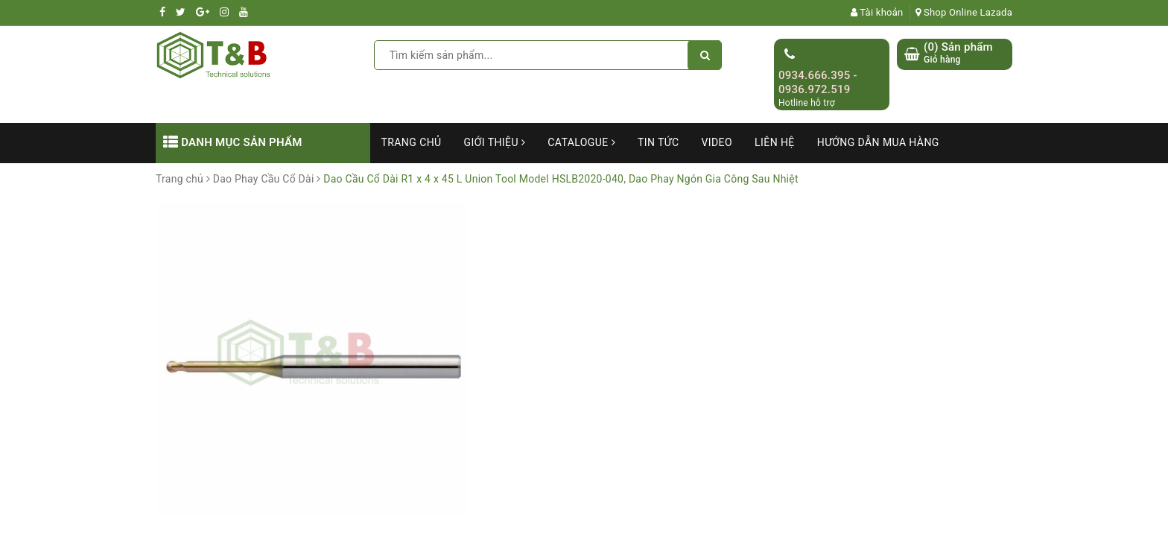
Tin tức (658, 142)
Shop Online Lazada (963, 12)
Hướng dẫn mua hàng (878, 142)
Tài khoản (877, 12)
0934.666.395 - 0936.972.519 (817, 83)
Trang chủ (411, 142)
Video (716, 142)
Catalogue (581, 142)
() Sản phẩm (958, 53)
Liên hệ (775, 142)
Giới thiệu (495, 142)
